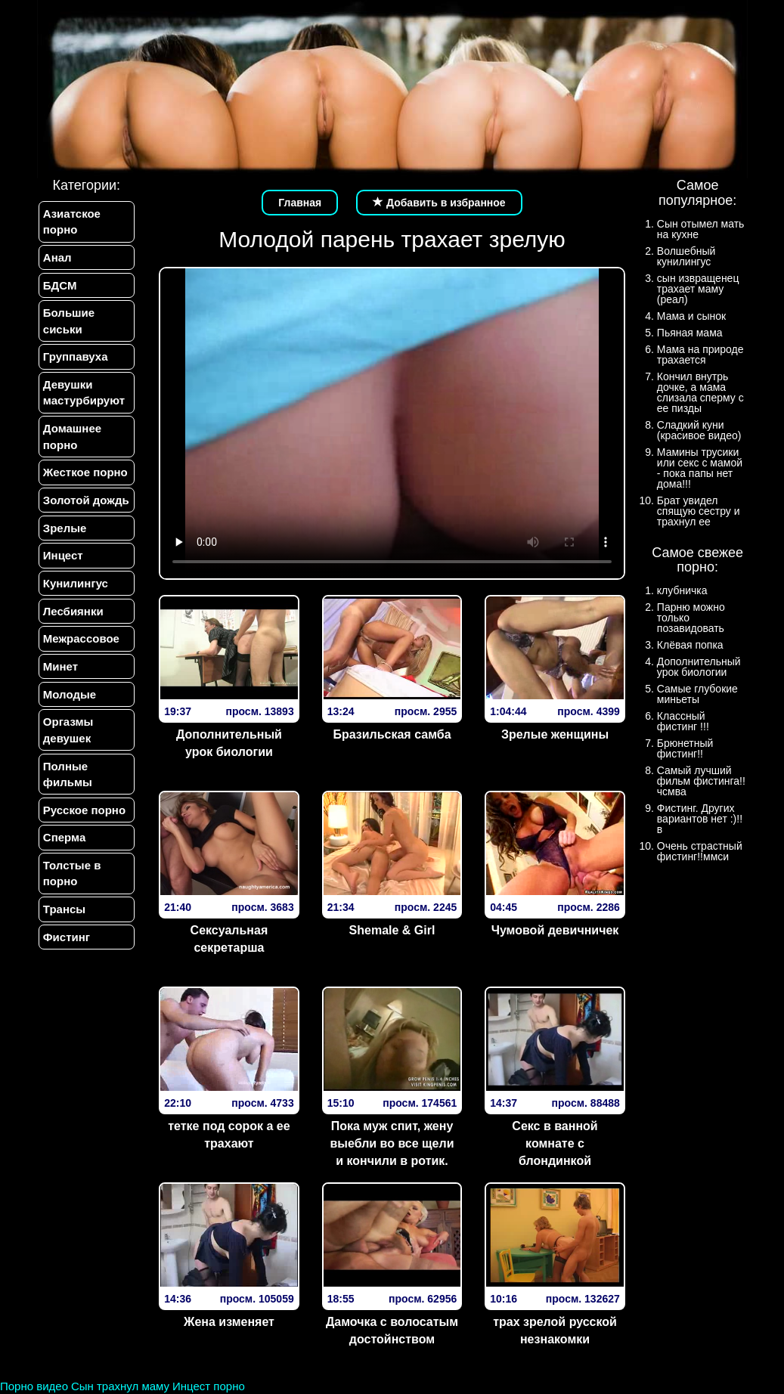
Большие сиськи (67, 324)
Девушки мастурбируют (82, 399)
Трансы (63, 937)
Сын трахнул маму (120, 1386)
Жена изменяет (229, 1321)
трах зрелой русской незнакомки (555, 1330)
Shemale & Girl (392, 930)
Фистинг (65, 965)
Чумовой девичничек (555, 930)
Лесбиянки (72, 626)
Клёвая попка (690, 645)
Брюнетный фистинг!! (685, 748)
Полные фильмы (66, 796)
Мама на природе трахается (700, 354)
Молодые (68, 714)
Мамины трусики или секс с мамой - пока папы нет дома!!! (699, 468)
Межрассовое (80, 655)
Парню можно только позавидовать (691, 617)
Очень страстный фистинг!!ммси (699, 851)
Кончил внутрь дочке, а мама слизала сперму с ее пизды (700, 392)
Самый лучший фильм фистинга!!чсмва (701, 781)
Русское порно (83, 833)
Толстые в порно (71, 899)
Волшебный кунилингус (686, 256)
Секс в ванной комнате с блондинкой (554, 1143)
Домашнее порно (71, 444)
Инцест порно (208, 1386)
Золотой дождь (85, 510)
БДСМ (59, 287)
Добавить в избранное (439, 203)
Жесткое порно (84, 481)
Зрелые (63, 539)
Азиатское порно (70, 221)
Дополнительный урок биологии (229, 743)
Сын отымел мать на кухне (701, 229)
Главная (299, 203)
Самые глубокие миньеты (697, 694)
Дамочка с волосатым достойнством (392, 1330)
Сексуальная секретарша (229, 939)
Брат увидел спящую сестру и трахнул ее (698, 511)
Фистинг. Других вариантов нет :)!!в (699, 819)
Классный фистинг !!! (683, 721)
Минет (59, 684)
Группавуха (74, 361)
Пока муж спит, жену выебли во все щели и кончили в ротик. (392, 1143)
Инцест (62, 568)
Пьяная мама (690, 332)
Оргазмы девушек (67, 750)
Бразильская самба (392, 734)
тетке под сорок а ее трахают (229, 1135)
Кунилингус (74, 597)
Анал (56, 258)
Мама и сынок (691, 316)
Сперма (63, 862)
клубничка (682, 590)
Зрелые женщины (555, 734)
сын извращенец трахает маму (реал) (698, 289)
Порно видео (34, 1386)
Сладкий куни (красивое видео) (699, 430)
